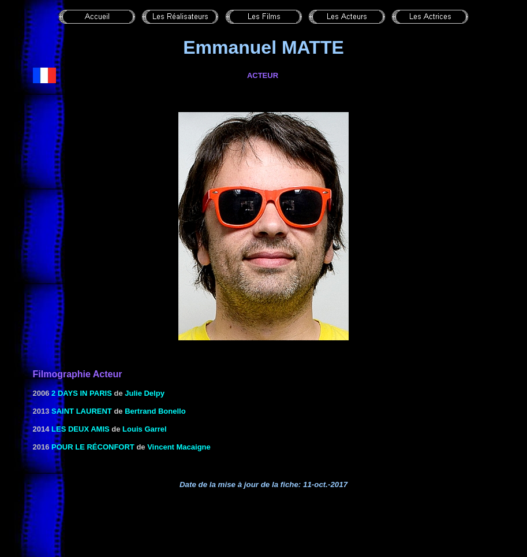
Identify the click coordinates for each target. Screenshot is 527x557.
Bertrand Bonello (155, 411)
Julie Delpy (145, 393)
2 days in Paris (81, 393)
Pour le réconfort (92, 447)
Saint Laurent (81, 411)
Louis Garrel (144, 429)
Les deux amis (80, 429)
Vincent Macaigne (179, 447)
